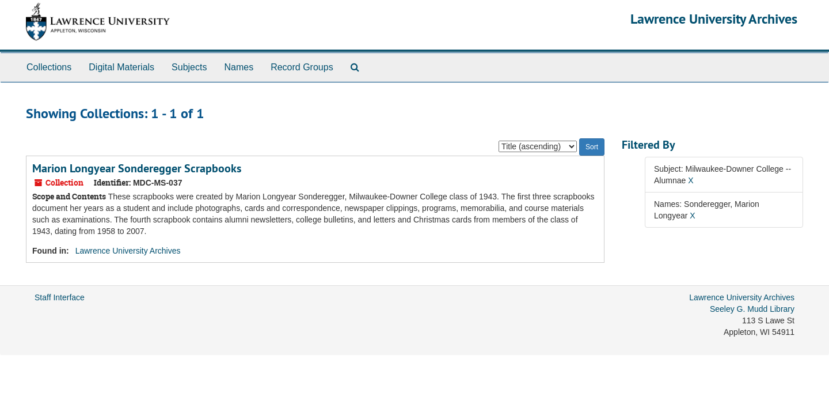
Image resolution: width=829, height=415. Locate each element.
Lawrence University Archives (713, 19)
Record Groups (302, 67)
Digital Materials (121, 67)
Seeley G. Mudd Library (752, 309)
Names (238, 67)
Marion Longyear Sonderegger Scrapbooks (136, 168)
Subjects (189, 67)
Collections (48, 67)
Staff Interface (60, 297)
